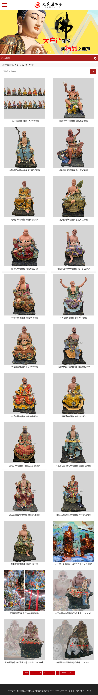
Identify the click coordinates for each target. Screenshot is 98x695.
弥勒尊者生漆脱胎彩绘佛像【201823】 (73, 662)
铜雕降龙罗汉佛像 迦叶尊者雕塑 (73, 170)
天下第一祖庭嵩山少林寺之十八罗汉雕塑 (73, 564)
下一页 (63, 673)
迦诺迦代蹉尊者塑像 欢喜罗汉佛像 (24, 515)
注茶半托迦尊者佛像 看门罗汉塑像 (24, 170)
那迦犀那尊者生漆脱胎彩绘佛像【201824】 (24, 662)
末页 (71, 673)
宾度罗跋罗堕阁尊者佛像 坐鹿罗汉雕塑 (73, 466)
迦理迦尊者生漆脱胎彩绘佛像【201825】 (73, 613)
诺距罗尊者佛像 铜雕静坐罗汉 (73, 416)
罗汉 (31, 65)
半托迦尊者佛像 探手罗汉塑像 (73, 318)
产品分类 (23, 65)
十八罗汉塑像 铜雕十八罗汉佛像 (24, 121)
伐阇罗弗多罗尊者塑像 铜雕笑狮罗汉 (73, 367)
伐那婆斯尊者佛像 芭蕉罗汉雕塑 (73, 219)
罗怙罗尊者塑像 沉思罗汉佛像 (24, 318)
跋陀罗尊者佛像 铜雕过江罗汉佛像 (24, 466)
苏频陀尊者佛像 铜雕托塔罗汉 (24, 564)
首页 (16, 65)
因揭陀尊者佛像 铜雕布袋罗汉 (24, 269)
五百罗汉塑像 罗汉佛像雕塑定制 (24, 613)
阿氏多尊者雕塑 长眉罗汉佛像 (24, 219)
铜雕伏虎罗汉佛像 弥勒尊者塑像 (73, 121)
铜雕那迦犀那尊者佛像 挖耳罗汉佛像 (73, 269)
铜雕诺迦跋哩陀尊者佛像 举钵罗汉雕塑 (73, 515)
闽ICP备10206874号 (83, 691)
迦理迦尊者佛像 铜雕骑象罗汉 (24, 416)
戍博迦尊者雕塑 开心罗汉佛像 (24, 367)
